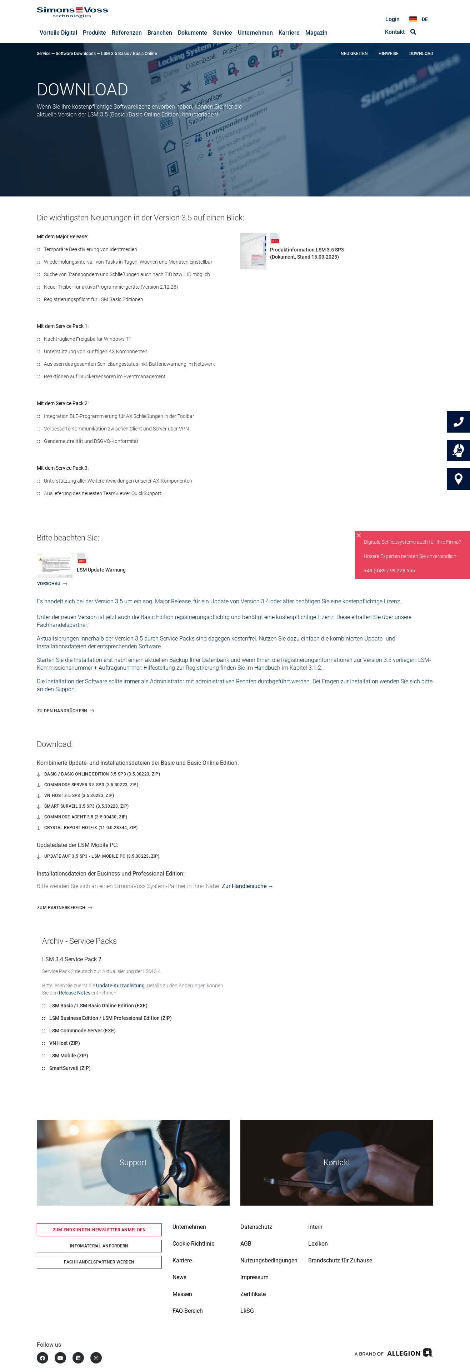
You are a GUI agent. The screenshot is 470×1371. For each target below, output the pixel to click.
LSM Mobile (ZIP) (68, 1056)
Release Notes (74, 993)
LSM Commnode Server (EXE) (82, 1031)
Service (43, 53)
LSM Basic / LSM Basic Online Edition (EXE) (98, 1006)
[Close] (358, 535)
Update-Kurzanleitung (120, 986)
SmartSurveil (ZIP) (70, 1068)
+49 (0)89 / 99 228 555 (389, 570)
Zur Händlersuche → (248, 886)
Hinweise (389, 53)
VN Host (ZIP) (64, 1043)
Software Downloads (76, 53)
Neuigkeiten (354, 53)
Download (421, 53)
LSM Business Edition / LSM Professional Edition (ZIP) (110, 1018)
